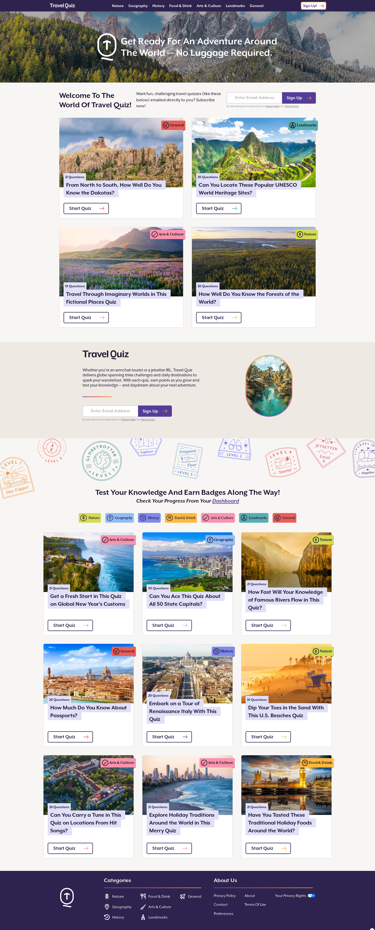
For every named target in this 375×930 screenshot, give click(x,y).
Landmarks (235, 5)
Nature (118, 5)
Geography (138, 5)
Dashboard (225, 501)
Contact (221, 904)
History (158, 5)
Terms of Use (292, 106)
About (250, 895)
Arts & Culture (209, 5)
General (257, 5)
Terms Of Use (255, 904)
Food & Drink (180, 5)
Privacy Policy (273, 106)
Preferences (223, 913)
